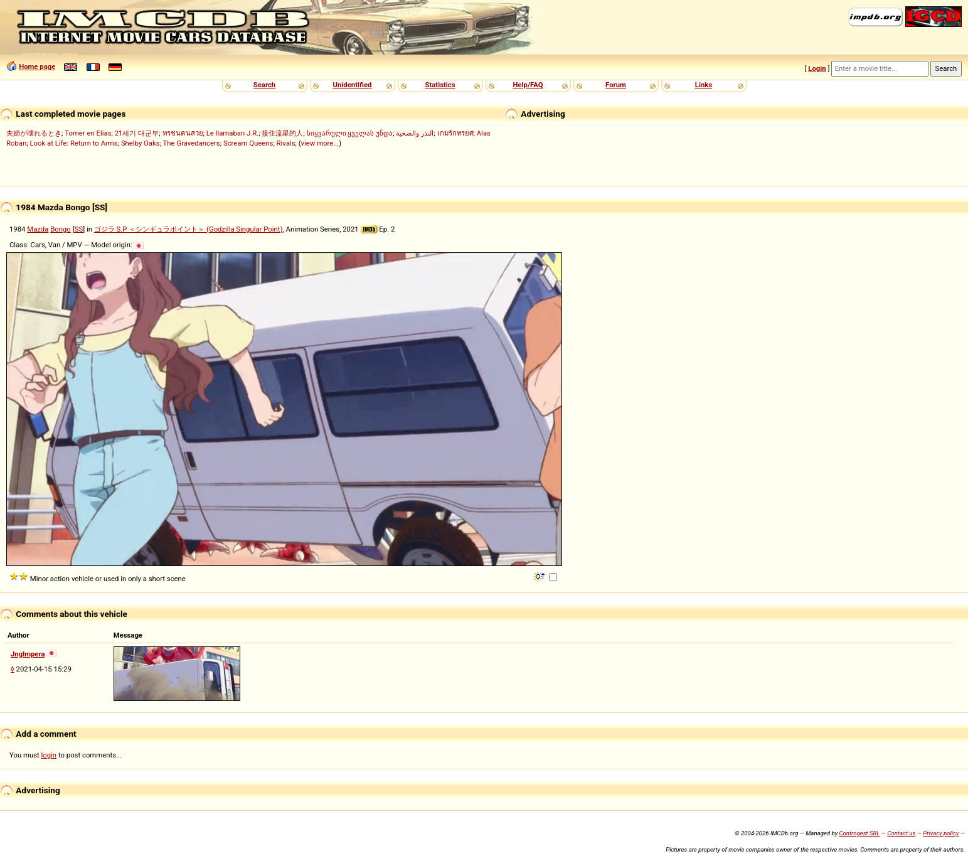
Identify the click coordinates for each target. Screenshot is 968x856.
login (49, 755)
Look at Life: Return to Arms (73, 143)
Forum (615, 84)
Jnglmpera (28, 654)
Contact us (901, 833)
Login (817, 68)
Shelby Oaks (140, 143)
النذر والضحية (414, 133)
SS (79, 229)
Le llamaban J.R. (232, 133)
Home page (37, 66)
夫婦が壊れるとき (33, 133)
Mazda (37, 229)
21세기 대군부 (137, 133)
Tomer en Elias (88, 133)
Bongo (60, 229)
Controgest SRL (859, 833)
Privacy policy (941, 833)
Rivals (286, 143)
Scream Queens (248, 143)
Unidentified (352, 84)
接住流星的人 (282, 133)
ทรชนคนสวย (182, 133)
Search (264, 84)
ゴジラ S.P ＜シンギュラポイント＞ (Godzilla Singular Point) (188, 229)
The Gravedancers (191, 143)
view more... (320, 143)
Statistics (440, 84)
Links (703, 84)
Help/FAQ (528, 84)
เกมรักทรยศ (455, 133)
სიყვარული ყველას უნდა (350, 133)
